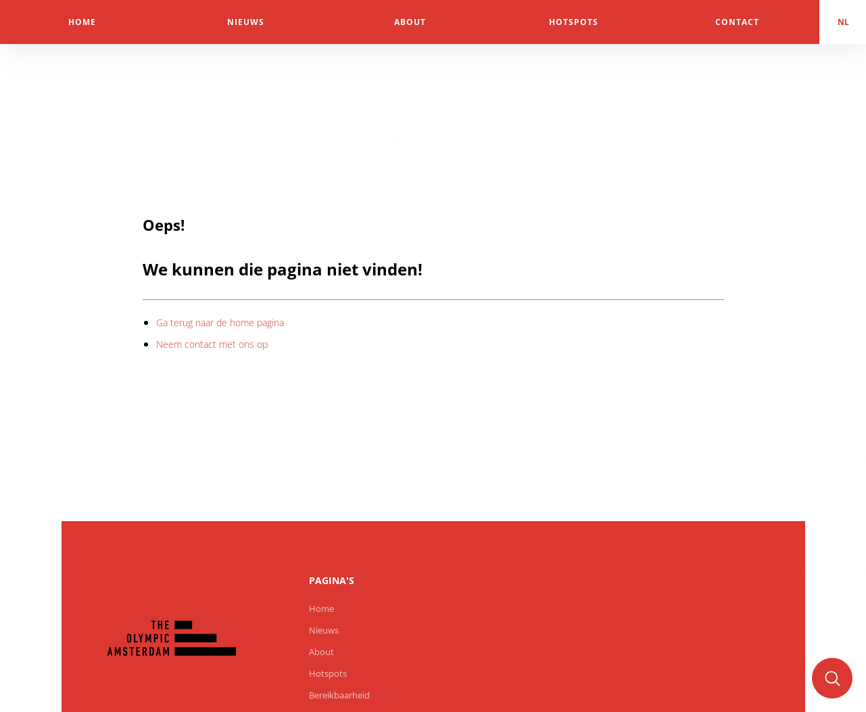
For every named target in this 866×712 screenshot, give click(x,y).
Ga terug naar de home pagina (220, 322)
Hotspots (328, 673)
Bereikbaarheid (339, 695)
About (321, 652)
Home (321, 608)
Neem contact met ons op (212, 344)
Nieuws (324, 630)
